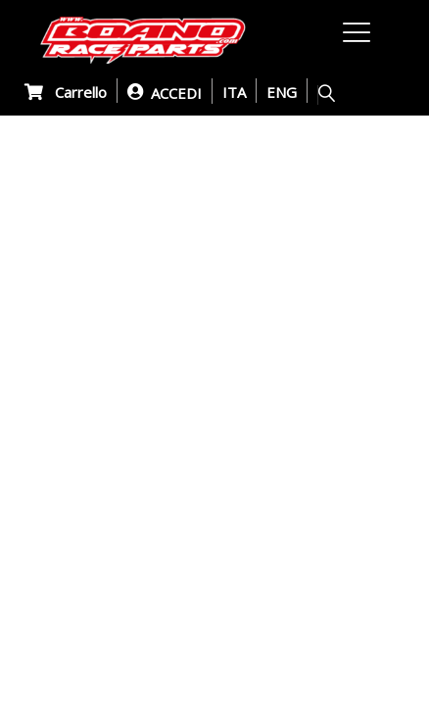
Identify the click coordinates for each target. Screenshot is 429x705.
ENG (281, 92)
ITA (234, 92)
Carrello (65, 92)
